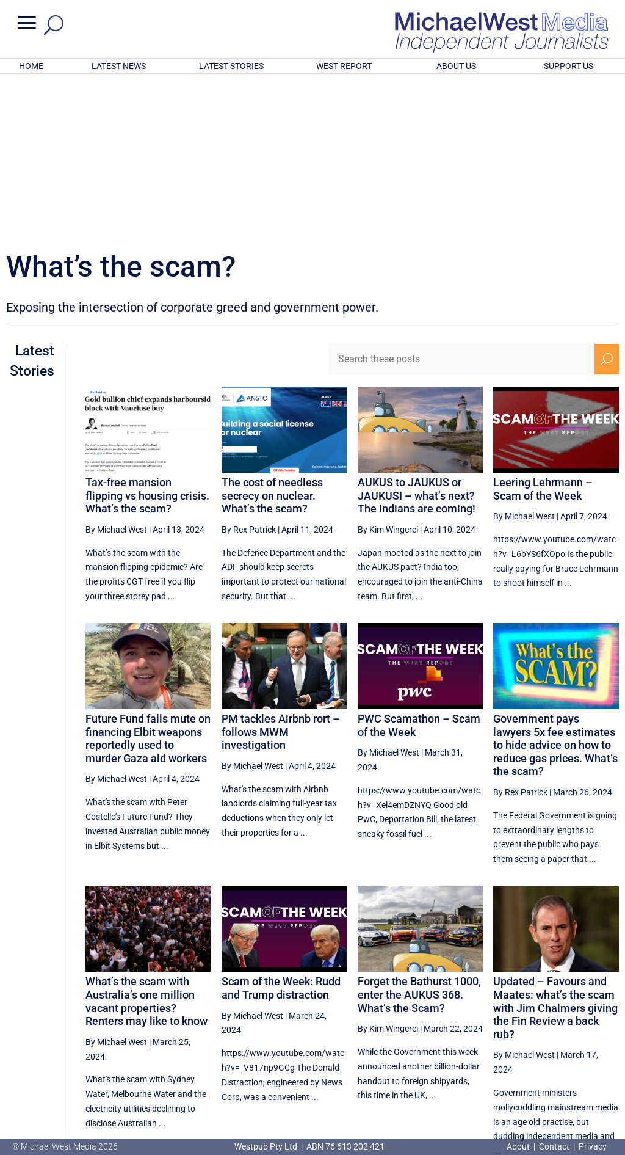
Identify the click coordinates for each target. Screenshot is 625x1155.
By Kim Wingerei (388, 369)
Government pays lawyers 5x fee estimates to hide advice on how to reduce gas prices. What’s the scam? (555, 585)
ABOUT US (456, 66)
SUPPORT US (568, 66)
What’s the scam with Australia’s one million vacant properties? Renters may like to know (146, 841)
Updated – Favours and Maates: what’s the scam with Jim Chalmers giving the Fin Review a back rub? (555, 847)
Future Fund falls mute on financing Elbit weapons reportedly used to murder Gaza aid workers (148, 578)
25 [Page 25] (547, 1042)
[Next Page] (606, 1042)
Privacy (593, 1146)
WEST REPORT (344, 66)
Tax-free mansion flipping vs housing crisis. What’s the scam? (147, 335)
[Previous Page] (427, 1042)
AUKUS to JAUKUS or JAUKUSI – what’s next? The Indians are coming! (416, 335)
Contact (554, 1146)
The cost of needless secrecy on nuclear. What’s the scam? (272, 335)
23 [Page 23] (486, 1042)
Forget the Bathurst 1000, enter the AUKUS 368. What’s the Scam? (419, 834)
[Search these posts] (461, 199)
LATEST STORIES (231, 66)
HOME (31, 66)
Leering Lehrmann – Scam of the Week (543, 329)
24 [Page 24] (516, 1042)
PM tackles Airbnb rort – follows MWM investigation (281, 571)
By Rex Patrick (249, 369)
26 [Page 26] (578, 1042)
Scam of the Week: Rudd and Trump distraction (281, 828)
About (519, 1146)
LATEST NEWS (119, 66)
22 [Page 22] (455, 1042)
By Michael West (116, 369)
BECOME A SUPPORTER (564, 1082)
